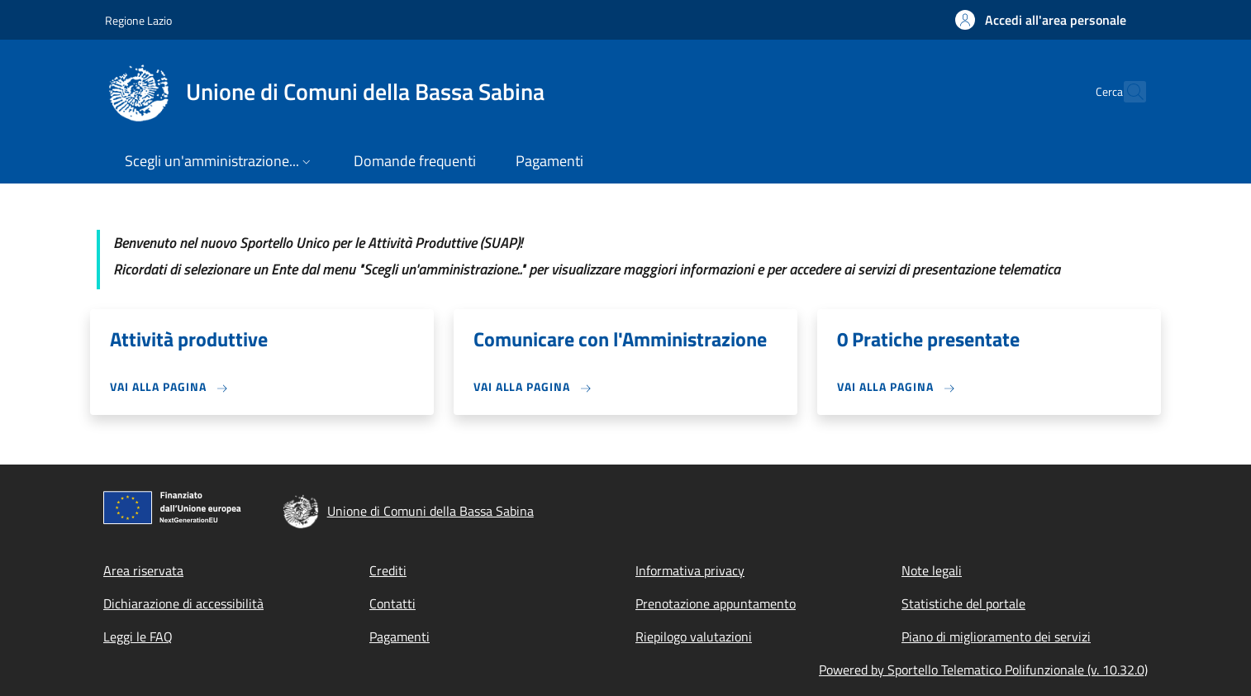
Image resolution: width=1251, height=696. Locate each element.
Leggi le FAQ (138, 636)
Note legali (931, 570)
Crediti (388, 570)
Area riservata (143, 570)
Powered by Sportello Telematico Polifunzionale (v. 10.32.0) (983, 669)
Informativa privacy (689, 570)
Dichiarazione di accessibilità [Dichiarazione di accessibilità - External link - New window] (183, 603)
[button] (1040, 20)
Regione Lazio (138, 20)
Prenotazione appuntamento (715, 603)
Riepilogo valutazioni (693, 636)
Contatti (392, 603)
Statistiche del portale (963, 603)
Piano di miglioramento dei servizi (996, 636)
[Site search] (1126, 92)
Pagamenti (399, 636)
